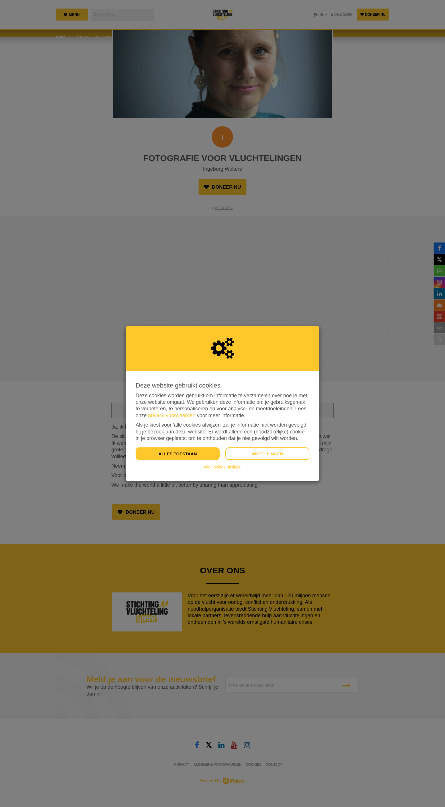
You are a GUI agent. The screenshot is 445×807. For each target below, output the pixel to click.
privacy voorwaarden (171, 415)
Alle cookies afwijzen (223, 467)
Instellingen (267, 453)
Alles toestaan (177, 453)
